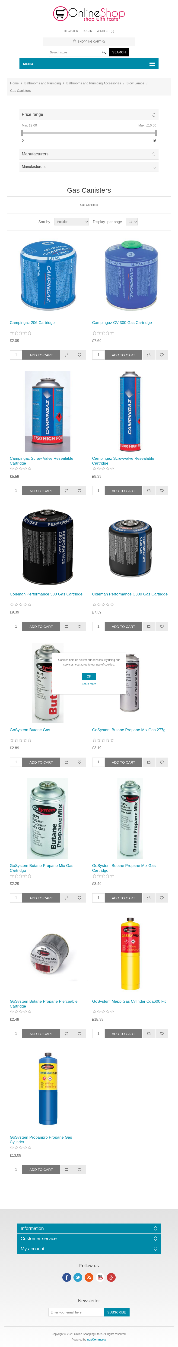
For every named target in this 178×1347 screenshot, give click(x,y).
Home (14, 83)
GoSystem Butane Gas (30, 730)
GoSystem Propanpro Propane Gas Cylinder (41, 1139)
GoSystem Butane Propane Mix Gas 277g (129, 730)
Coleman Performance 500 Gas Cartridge (46, 594)
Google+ (111, 1277)
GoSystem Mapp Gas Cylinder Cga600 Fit (129, 1001)
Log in (87, 31)
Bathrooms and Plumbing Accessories (93, 83)
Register (71, 31)
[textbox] (79, 52)
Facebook (66, 1277)
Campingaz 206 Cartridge (32, 323)
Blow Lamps (135, 83)
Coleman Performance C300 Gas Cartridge (130, 594)
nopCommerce (96, 1339)
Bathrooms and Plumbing (42, 83)
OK (89, 676)
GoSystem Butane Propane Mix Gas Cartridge (41, 867)
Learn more (89, 684)
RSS (89, 1277)
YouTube (100, 1277)
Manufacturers (35, 154)
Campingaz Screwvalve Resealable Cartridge (123, 460)
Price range (32, 114)
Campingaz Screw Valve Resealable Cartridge (41, 460)
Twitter (77, 1277)
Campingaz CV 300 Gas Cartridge (122, 323)
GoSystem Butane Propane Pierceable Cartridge (43, 1003)
